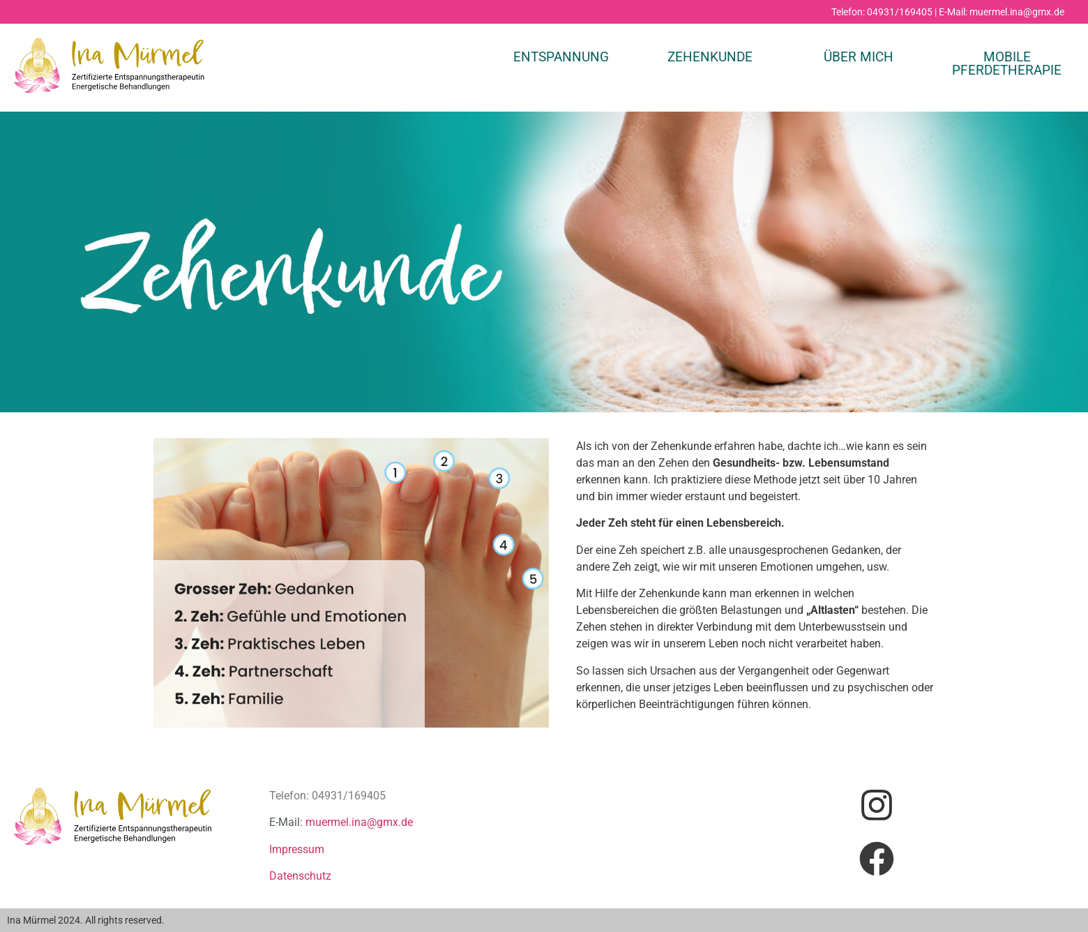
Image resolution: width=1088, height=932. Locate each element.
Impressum (296, 849)
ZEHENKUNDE (710, 57)
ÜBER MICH (858, 57)
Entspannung (561, 57)
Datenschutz (300, 875)
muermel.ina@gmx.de (359, 822)
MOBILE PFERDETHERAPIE (1006, 63)
